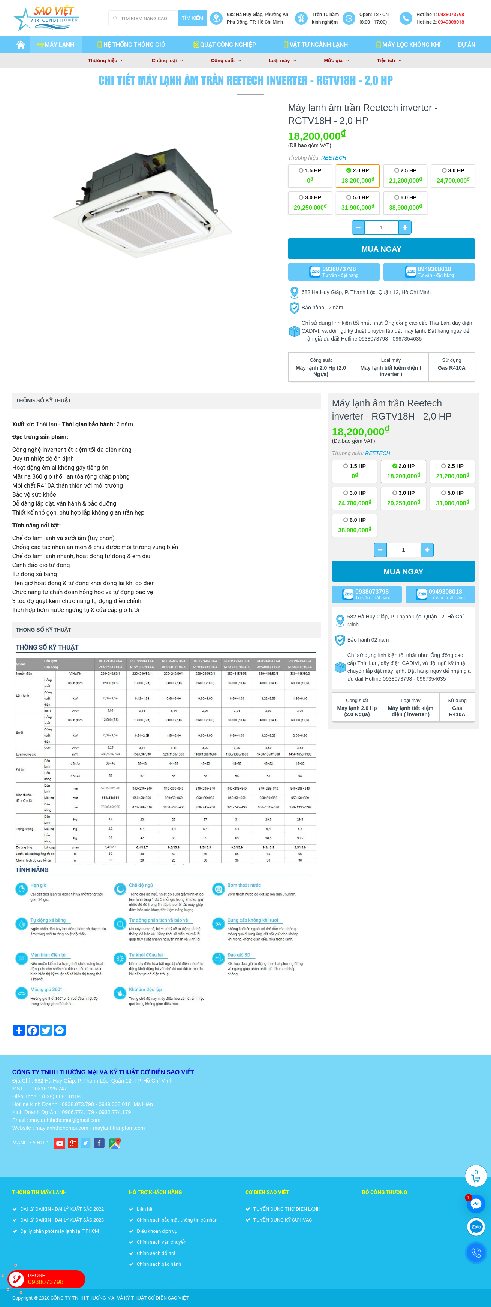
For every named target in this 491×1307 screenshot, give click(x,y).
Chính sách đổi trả (152, 1253)
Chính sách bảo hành (155, 1264)
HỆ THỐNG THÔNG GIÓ (130, 44)
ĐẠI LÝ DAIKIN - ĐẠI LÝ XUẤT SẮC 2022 (58, 1208)
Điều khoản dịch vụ (153, 1231)
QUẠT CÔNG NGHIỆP (224, 44)
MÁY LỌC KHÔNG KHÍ (408, 44)
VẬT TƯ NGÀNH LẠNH (315, 44)
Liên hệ (140, 1208)
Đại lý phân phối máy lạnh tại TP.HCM (55, 1231)
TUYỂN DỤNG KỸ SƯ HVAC (279, 1219)
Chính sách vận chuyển (157, 1241)
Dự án (466, 44)
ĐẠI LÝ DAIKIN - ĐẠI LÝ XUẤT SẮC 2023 (58, 1219)
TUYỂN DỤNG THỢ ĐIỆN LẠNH (283, 1208)
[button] (274, 112)
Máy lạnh (55, 44)
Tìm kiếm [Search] (192, 18)
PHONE (56, 1279)
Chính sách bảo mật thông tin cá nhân (173, 1219)
